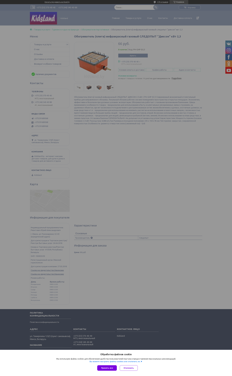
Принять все (107, 368)
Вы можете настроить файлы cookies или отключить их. (115, 361)
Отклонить (129, 368)
